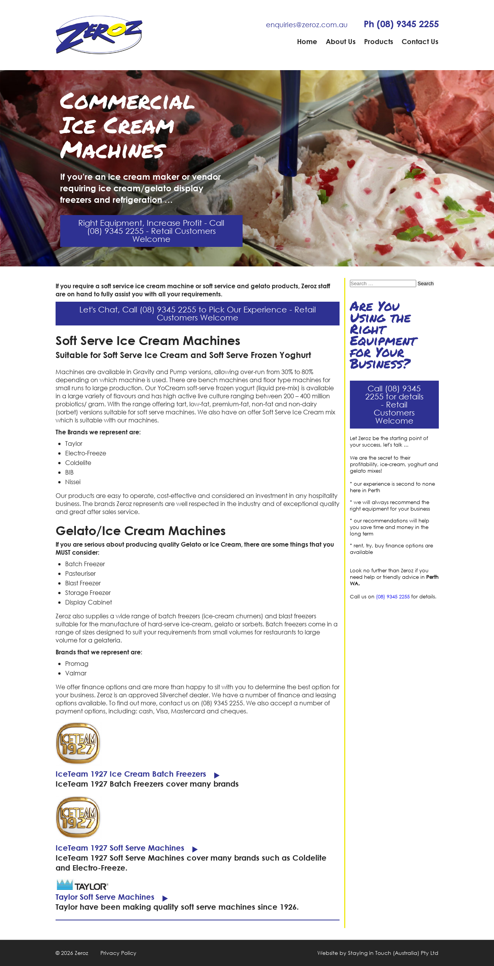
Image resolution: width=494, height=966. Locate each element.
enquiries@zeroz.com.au (307, 24)
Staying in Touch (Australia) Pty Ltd (393, 952)
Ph (401, 23)
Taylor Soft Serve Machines (105, 896)
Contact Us (420, 41)
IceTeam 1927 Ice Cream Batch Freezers (131, 773)
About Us (341, 41)
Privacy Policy (118, 952)
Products (378, 41)
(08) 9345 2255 (393, 596)
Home (307, 41)
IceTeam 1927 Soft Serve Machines (120, 847)
